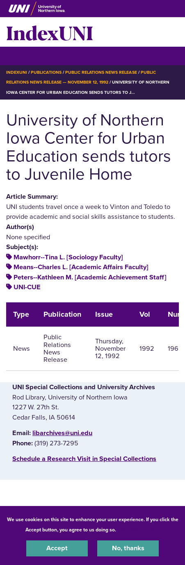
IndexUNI (49, 32)
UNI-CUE (27, 287)
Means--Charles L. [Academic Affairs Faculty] (81, 267)
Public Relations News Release (101, 72)
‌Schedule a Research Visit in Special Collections (84, 459)
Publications (46, 72)
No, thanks (128, 548)
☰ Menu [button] (20, 55)
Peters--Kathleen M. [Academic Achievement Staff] (90, 277)
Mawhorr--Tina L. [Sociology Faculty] (68, 257)
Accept (57, 548)
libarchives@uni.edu (62, 433)
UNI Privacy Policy (139, 530)
